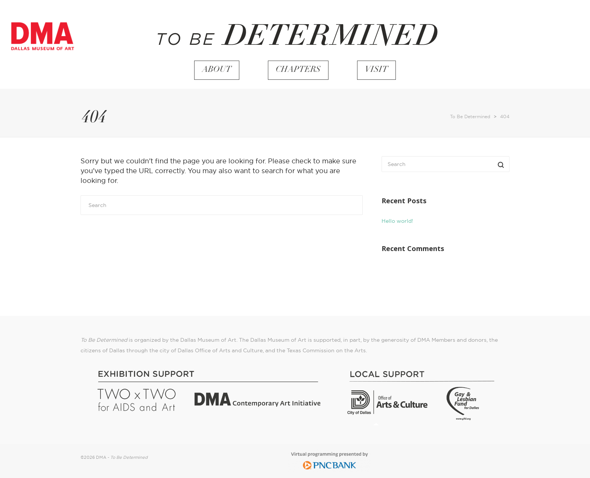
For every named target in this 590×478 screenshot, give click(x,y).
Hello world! (397, 221)
